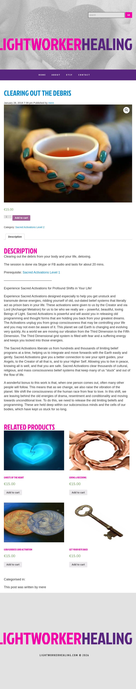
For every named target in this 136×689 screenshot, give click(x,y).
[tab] (14, 237)
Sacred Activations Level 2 (29, 227)
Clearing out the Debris (37, 93)
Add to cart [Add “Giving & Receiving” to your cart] (78, 492)
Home (42, 74)
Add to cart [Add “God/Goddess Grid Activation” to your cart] (12, 564)
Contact (84, 74)
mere (51, 103)
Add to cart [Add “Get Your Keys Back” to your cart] (78, 564)
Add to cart (21, 217)
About (56, 74)
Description (15, 236)
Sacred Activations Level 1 (41, 272)
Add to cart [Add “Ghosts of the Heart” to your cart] (12, 492)
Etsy (69, 74)
